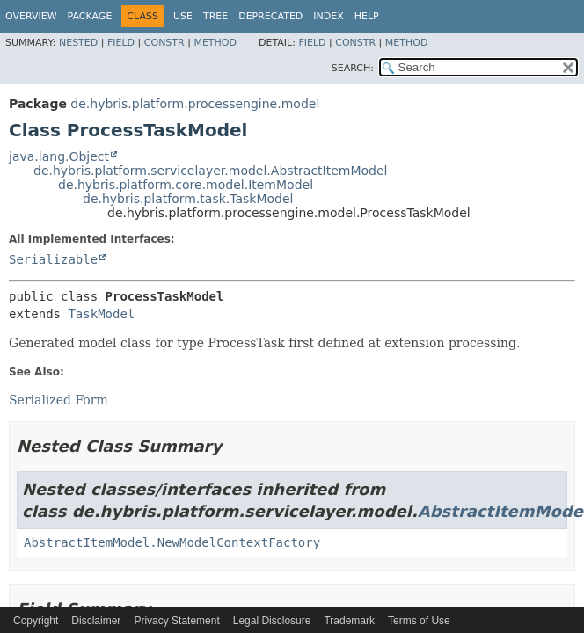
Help (366, 16)
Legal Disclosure (272, 621)
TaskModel (101, 314)
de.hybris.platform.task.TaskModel (188, 199)
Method (215, 42)
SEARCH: (353, 68)
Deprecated (270, 16)
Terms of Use (419, 621)
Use (183, 16)
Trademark (349, 621)
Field (121, 42)
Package (90, 16)
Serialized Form (58, 400)
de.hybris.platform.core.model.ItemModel (185, 185)
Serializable (53, 259)
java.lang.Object (59, 156)
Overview (31, 16)
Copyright (35, 621)
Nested (78, 42)
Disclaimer (95, 621)
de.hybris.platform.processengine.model (194, 104)
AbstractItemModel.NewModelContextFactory (172, 542)
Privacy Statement (176, 621)
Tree (215, 16)
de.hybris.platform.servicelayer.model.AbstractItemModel (210, 171)
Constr (164, 42)
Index (328, 16)
